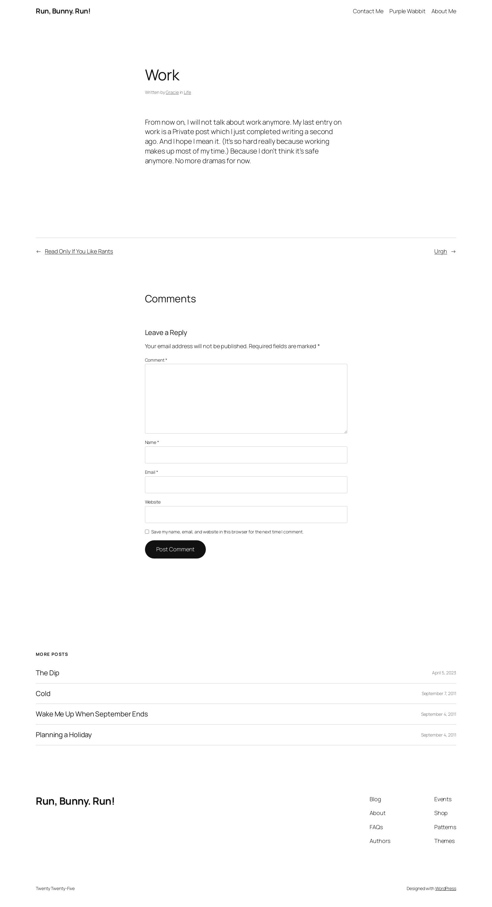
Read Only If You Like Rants (79, 251)
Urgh (440, 251)
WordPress (445, 888)
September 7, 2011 (439, 693)
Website (153, 502)
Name (152, 442)
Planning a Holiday (64, 735)
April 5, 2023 (444, 673)
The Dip (47, 673)
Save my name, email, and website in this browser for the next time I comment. (227, 532)
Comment (156, 360)
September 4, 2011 (438, 714)
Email (151, 472)
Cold (43, 694)
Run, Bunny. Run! (63, 11)
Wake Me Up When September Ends (92, 714)
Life (187, 92)
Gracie (172, 92)
